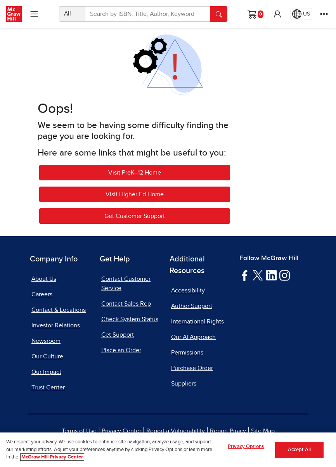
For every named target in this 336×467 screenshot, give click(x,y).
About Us (43, 279)
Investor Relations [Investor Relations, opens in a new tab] (55, 325)
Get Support (117, 335)
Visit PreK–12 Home (134, 173)
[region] (168, 449)
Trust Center (48, 387)
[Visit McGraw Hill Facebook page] (244, 275)
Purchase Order (192, 368)
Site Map (263, 431)
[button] (277, 14)
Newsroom (46, 341)
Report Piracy (228, 431)
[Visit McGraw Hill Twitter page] (258, 275)
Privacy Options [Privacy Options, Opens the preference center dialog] (246, 446)
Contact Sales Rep (126, 304)
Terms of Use (79, 431)
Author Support (191, 306)
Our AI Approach (193, 337)
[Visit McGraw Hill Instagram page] (284, 275)
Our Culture (47, 356)
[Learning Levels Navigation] (34, 14)
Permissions (187, 352)
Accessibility (188, 290)
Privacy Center (121, 431)
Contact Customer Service (126, 283)
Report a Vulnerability (175, 431)
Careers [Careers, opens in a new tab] (41, 294)
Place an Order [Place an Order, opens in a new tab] (121, 350)
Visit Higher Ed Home (135, 194)
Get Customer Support (134, 216)
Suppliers (183, 384)
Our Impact (46, 372)
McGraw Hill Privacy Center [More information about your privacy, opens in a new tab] (52, 457)
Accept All (299, 449)
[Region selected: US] (301, 14)
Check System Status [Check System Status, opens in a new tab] (129, 319)
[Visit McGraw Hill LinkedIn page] (271, 275)
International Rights (197, 321)
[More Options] (324, 14)
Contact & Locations (58, 310)
